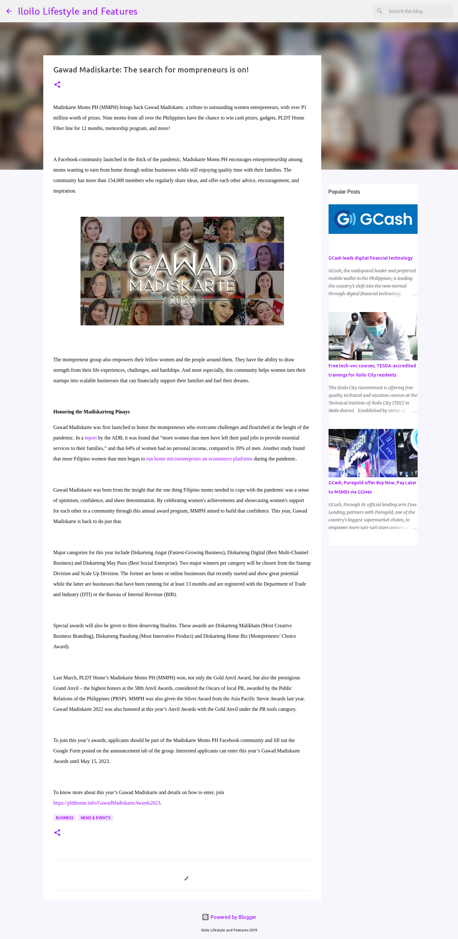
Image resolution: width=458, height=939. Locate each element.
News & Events (96, 818)
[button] (57, 85)
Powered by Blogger (229, 917)
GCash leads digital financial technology (371, 258)
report (91, 437)
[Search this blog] (419, 11)
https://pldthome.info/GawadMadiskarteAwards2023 (107, 803)
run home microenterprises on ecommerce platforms (199, 458)
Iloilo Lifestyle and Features (77, 11)
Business (64, 818)
